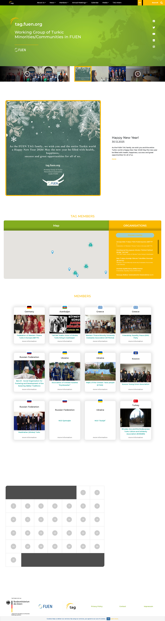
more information (29, 341)
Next (145, 74)
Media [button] (105, 3)
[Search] (154, 2)
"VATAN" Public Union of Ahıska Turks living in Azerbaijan (135, 252)
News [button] (52, 3)
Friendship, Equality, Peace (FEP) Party (135, 269)
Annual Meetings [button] (79, 3)
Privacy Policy (97, 606)
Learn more (114, 619)
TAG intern (117, 3)
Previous (20, 74)
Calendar (95, 3)
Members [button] (63, 3)
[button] (135, 235)
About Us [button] (41, 3)
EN (140, 3)
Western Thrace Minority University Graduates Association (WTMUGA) (135, 261)
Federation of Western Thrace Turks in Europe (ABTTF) (135, 244)
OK (108, 619)
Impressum (148, 606)
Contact (122, 606)
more (114, 159)
